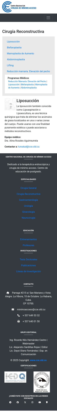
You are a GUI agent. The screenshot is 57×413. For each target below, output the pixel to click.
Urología (28, 205)
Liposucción (13, 84)
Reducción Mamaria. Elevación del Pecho (27, 81)
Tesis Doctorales (28, 259)
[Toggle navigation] (48, 18)
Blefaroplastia (27, 84)
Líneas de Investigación (28, 271)
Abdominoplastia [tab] (16, 59)
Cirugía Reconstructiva (28, 194)
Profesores (28, 245)
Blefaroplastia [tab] (14, 47)
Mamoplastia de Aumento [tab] (20, 53)
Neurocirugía (28, 217)
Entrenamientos (28, 239)
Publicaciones (28, 265)
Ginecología (28, 211)
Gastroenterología (28, 200)
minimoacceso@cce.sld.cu (28, 309)
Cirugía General (29, 188)
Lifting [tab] (10, 65)
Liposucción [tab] (13, 41)
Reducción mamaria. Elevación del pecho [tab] (28, 71)
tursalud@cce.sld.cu (29, 146)
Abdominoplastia (29, 87)
